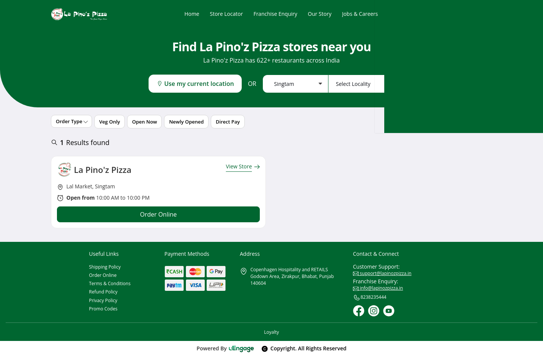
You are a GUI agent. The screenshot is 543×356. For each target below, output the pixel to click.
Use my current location (195, 83)
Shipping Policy (105, 267)
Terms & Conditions (109, 283)
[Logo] (79, 14)
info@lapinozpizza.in (378, 288)
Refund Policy (103, 292)
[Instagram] (373, 310)
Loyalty (271, 332)
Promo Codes (103, 309)
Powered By (225, 348)
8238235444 (370, 297)
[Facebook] (358, 310)
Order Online (103, 275)
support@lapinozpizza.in (382, 273)
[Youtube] (388, 310)
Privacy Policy (103, 300)
